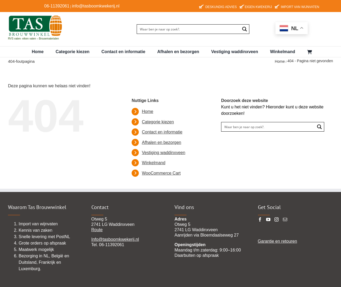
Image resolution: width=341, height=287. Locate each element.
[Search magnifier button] (244, 29)
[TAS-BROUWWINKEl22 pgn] (35, 16)
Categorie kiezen (158, 122)
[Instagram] (276, 219)
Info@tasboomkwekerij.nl (115, 239)
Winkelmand (153, 162)
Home (147, 111)
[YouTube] (268, 219)
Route (97, 229)
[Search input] (189, 29)
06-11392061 (56, 6)
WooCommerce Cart (161, 173)
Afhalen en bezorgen (161, 142)
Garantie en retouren (277, 241)
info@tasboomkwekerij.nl (95, 6)
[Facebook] (260, 219)
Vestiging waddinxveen (163, 152)
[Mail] (285, 219)
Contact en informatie (162, 132)
